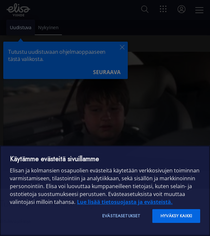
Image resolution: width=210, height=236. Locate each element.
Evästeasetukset (121, 216)
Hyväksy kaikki (176, 216)
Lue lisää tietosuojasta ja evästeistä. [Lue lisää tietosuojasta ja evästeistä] (125, 202)
